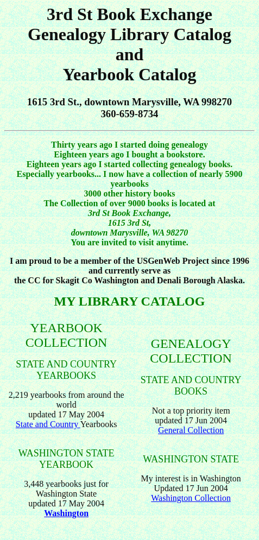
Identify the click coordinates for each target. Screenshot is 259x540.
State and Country (48, 424)
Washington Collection (191, 498)
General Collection (191, 430)
